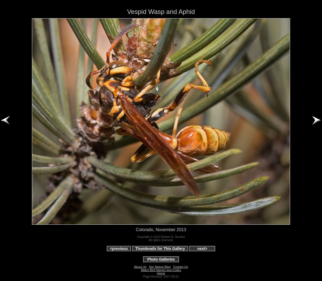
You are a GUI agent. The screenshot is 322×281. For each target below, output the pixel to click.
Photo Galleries (161, 259)
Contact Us (180, 266)
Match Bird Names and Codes (161, 270)
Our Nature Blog (160, 266)
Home (161, 273)
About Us (140, 266)
